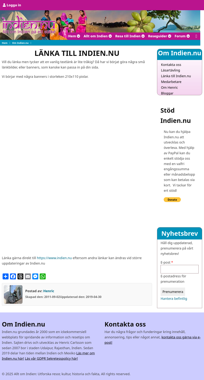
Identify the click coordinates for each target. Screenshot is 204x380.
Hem (74, 36)
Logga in (14, 5)
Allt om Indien (98, 36)
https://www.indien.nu (54, 258)
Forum (182, 36)
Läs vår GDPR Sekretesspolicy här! (51, 358)
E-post (165, 262)
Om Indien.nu (20, 43)
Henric (48, 291)
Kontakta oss (171, 64)
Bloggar (167, 93)
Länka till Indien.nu (176, 76)
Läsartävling (170, 70)
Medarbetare (171, 81)
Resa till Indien (130, 36)
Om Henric (169, 87)
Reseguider (159, 36)
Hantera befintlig (174, 298)
